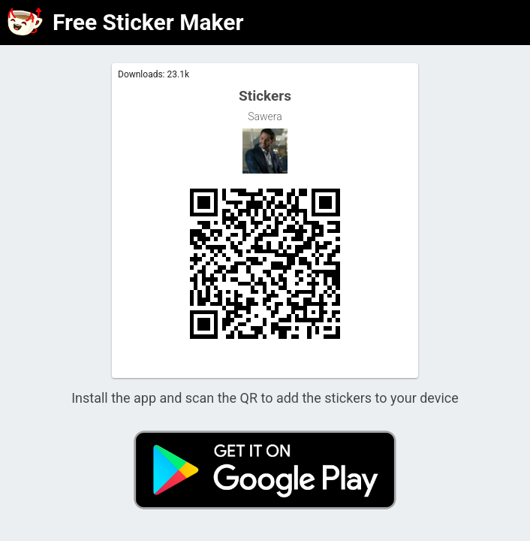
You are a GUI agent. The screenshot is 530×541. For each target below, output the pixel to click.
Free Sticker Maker (148, 22)
